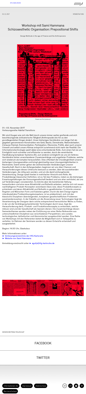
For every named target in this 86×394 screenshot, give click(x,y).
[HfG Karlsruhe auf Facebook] (82, 386)
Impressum (26, 386)
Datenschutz (40, 386)
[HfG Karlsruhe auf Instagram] (76, 386)
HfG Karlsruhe (15, 3)
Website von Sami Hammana (18, 238)
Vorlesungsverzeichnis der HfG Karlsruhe (24, 236)
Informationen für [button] (11, 386)
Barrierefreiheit (10, 391)
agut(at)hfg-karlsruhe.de (43, 243)
